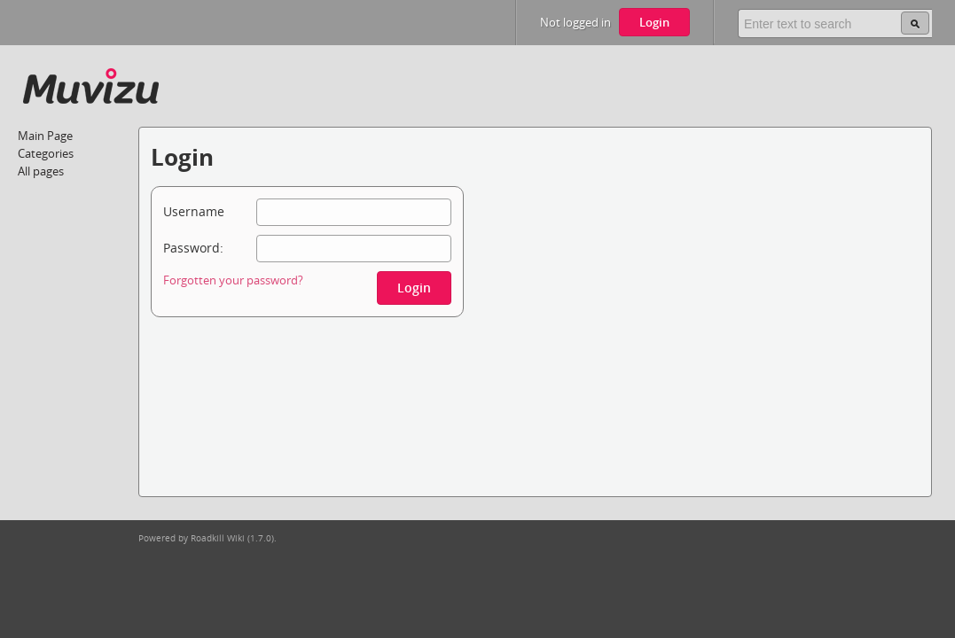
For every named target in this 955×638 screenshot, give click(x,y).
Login (654, 22)
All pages (41, 171)
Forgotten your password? (233, 280)
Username (193, 211)
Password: (193, 247)
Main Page (45, 136)
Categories (46, 153)
